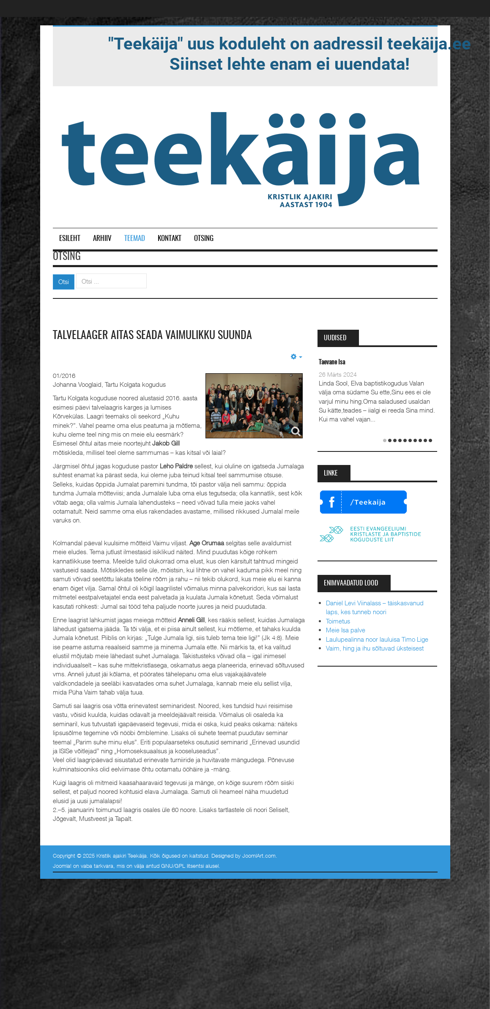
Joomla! (62, 865)
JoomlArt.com (259, 855)
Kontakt (169, 238)
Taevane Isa (332, 362)
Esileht (69, 238)
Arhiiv (102, 238)
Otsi (63, 281)
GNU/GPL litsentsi (182, 865)
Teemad (134, 238)
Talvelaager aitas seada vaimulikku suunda (152, 335)
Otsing (204, 238)
